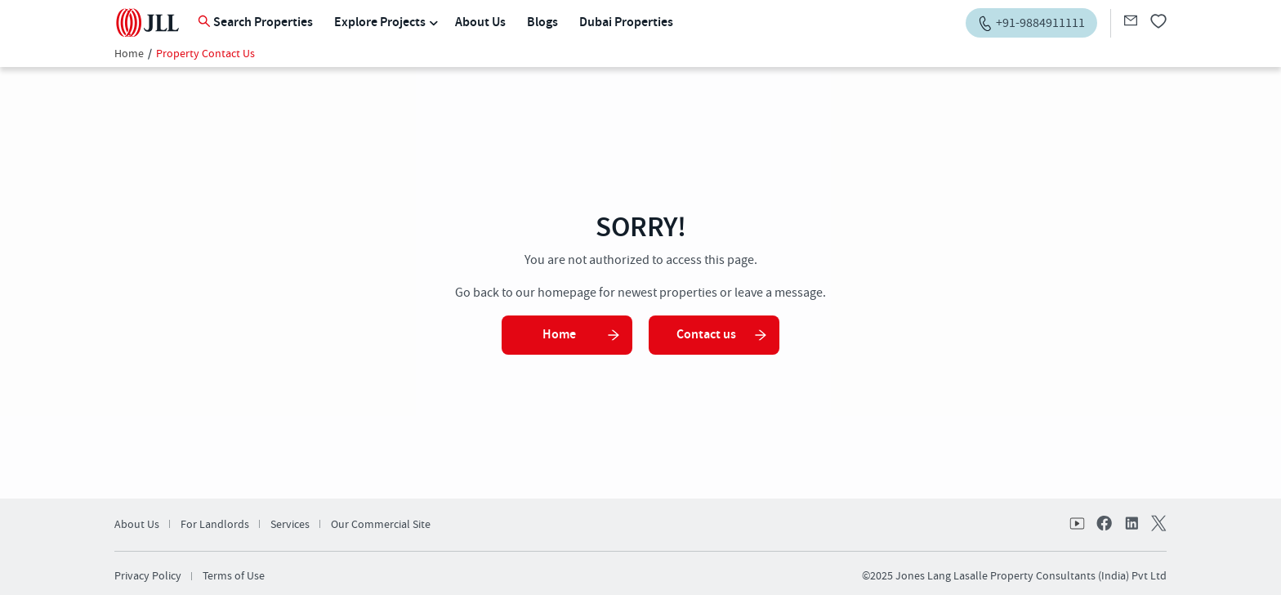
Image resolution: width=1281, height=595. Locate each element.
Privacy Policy (147, 576)
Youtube (1078, 525)
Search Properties (255, 22)
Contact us (722, 334)
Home (129, 54)
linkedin (1130, 525)
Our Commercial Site (381, 524)
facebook (1104, 525)
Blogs (542, 22)
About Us (480, 22)
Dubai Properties (626, 22)
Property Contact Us (205, 54)
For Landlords (215, 524)
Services (290, 524)
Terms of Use (234, 576)
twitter (1157, 525)
